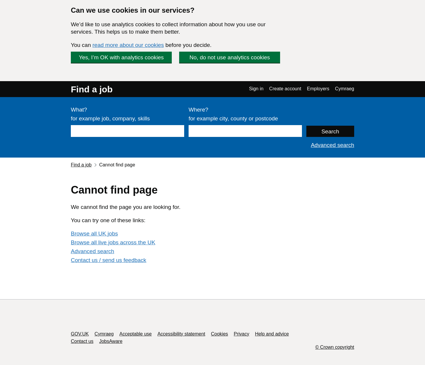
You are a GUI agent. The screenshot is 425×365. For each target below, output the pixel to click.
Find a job (92, 89)
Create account (285, 88)
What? (79, 110)
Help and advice (272, 333)
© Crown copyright (334, 347)
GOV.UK (80, 333)
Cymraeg (344, 88)
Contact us (82, 341)
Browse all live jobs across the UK (113, 242)
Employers (318, 88)
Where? (198, 110)
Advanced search (332, 145)
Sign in (256, 88)
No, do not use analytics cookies (229, 57)
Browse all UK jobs (94, 233)
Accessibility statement (181, 333)
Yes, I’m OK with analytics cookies (121, 57)
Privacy (241, 333)
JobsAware (110, 341)
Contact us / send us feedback (108, 260)
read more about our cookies (128, 45)
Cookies (219, 333)
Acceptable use (136, 333)
